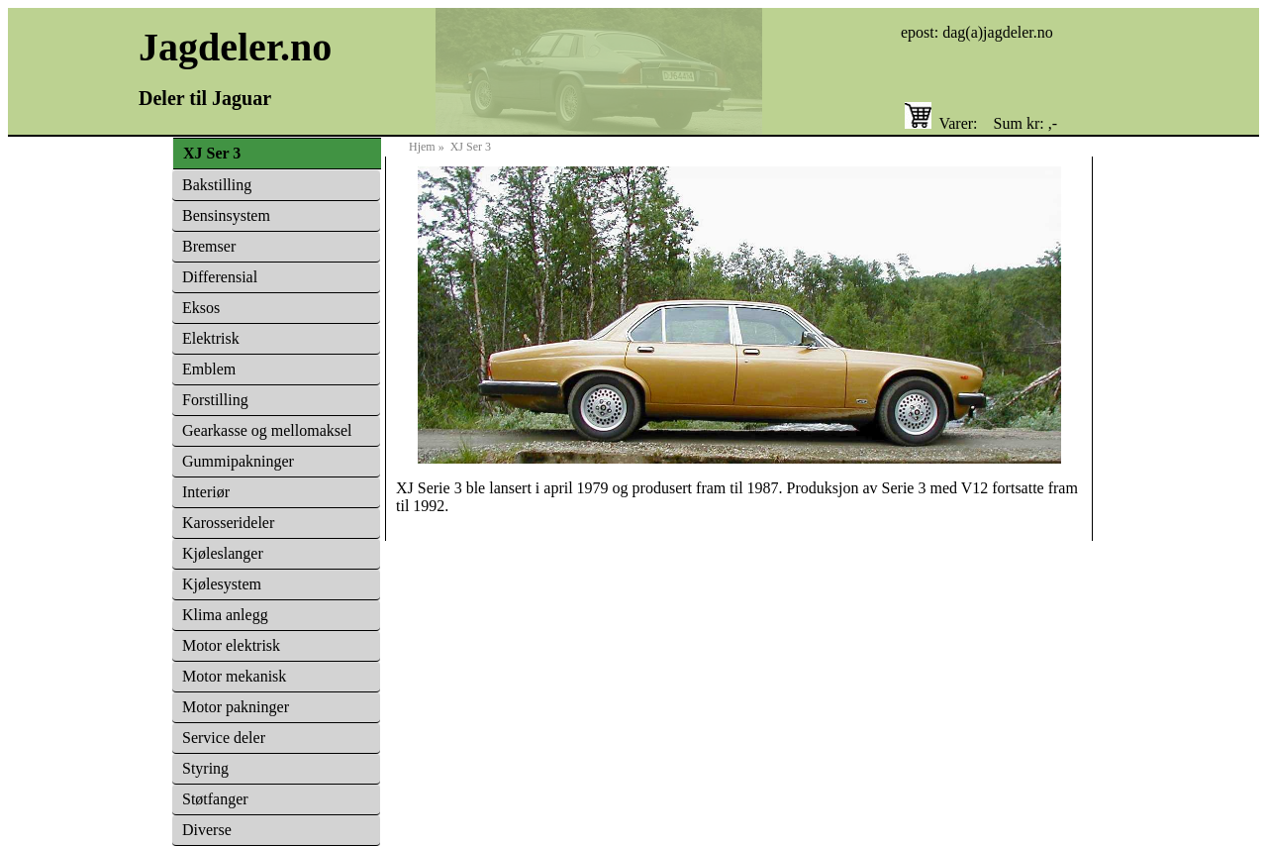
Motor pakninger (235, 706)
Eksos (201, 307)
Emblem (209, 369)
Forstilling (215, 399)
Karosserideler (228, 522)
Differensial (219, 276)
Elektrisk (211, 338)
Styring (205, 768)
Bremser (209, 246)
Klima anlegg (225, 614)
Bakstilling (216, 184)
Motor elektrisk (231, 645)
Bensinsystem (226, 215)
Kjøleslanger (222, 553)
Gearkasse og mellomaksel (267, 430)
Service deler (223, 737)
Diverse (207, 829)
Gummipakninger (238, 461)
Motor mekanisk (234, 676)
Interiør (206, 491)
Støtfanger (215, 799)
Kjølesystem (221, 584)
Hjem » (429, 147)
